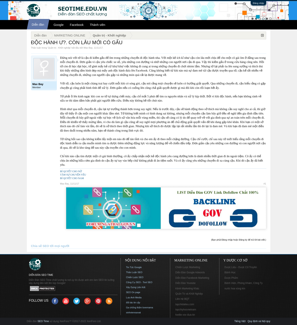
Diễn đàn (38, 24)
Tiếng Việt (240, 321)
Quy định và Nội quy (259, 321)
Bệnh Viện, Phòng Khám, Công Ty (244, 283)
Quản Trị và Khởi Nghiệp (189, 293)
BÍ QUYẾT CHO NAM (72, 178)
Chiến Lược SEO (135, 277)
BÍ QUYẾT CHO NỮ (71, 171)
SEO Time (43, 321)
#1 (264, 183)
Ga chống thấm (134, 307)
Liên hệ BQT (182, 298)
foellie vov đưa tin (185, 314)
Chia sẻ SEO (40, 246)
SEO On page (133, 292)
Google (58, 24)
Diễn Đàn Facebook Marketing (192, 277)
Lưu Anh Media (134, 297)
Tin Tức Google (134, 267)
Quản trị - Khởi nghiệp (59, 47)
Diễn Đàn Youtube (185, 283)
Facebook (77, 24)
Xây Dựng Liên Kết (135, 287)
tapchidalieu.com (184, 304)
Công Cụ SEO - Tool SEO (139, 282)
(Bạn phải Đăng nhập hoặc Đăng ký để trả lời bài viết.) (238, 239)
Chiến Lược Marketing (187, 267)
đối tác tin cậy (133, 302)
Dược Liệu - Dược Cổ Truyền (241, 267)
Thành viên (97, 24)
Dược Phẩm (231, 277)
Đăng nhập (258, 3)
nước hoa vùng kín (235, 288)
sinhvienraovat (133, 312)
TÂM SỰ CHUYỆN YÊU (73, 174)
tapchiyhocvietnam (185, 309)
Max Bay (88, 47)
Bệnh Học (230, 272)
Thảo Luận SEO (134, 272)
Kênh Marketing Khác (187, 288)
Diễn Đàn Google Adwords (190, 272)
